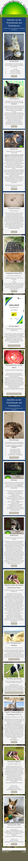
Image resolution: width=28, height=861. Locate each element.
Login (25, 850)
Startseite (14, 76)
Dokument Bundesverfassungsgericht (14, 692)
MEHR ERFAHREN (14, 457)
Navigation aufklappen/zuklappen (14, 16)
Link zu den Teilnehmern (14, 345)
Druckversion (5, 850)
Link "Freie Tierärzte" (14, 659)
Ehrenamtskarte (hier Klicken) (14, 393)
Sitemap (10, 850)
